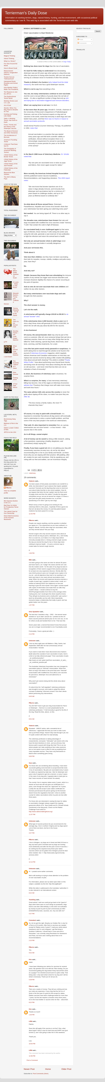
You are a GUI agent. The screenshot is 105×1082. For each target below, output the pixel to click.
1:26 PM (31, 1015)
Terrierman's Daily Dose (26, 13)
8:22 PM (31, 1002)
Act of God (7, 105)
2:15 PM (31, 940)
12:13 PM (32, 862)
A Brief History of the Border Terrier (10, 156)
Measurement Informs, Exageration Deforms (11, 72)
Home (48, 1069)
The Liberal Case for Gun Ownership (10, 512)
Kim (30, 959)
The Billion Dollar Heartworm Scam (15, 273)
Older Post (66, 1069)
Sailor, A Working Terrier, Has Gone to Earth (10, 120)
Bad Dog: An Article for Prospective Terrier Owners (11, 507)
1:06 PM (31, 553)
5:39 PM (31, 979)
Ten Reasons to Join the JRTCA (10, 93)
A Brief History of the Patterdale (10, 169)
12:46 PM (32, 1056)
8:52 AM (31, 719)
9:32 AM (31, 953)
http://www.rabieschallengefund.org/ (40, 811)
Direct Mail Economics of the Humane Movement (11, 517)
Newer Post (29, 1069)
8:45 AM (31, 696)
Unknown (32, 640)
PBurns (31, 520)
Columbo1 (32, 920)
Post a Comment (32, 1060)
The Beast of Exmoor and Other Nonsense (11, 132)
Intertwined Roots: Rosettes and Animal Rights (11, 83)
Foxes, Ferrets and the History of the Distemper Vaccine (10, 126)
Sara (30, 763)
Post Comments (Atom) (40, 1073)
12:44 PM (32, 514)
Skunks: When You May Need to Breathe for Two (11, 109)
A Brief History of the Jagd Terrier (10, 160)
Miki (30, 560)
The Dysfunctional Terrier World (10, 97)
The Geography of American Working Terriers (10, 150)
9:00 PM (31, 756)
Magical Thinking (9, 56)
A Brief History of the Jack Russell (10, 164)
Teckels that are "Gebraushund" (9, 78)
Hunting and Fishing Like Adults (10, 115)
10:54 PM (32, 1044)
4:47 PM (31, 833)
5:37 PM (31, 913)
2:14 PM (31, 634)
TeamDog (32, 899)
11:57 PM (32, 814)
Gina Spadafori (34, 611)
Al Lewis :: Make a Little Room (15, 284)
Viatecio (32, 481)
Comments (82, 43)
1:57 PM (31, 605)
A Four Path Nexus (15, 385)
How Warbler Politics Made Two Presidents (11, 88)
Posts (80, 39)
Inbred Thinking (9, 58)
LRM (30, 1021)
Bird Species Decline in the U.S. (11, 501)
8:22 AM (31, 893)
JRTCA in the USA (10, 432)
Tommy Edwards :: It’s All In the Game (16, 311)
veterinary (32, 473)
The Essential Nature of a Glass (16, 364)
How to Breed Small (10, 68)
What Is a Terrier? (10, 61)
